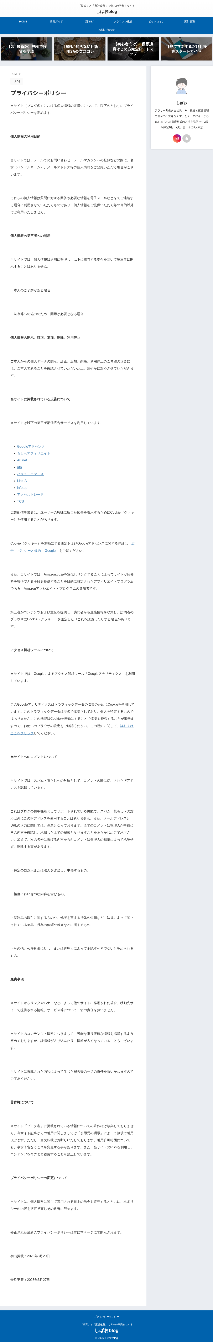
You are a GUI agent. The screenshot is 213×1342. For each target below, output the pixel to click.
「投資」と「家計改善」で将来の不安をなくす (106, 1322)
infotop (22, 487)
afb (19, 467)
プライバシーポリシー (106, 1314)
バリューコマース (30, 474)
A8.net (22, 460)
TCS (20, 500)
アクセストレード (30, 493)
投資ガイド (56, 21)
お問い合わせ (106, 29)
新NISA (89, 21)
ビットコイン (156, 21)
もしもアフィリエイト (33, 454)
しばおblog (106, 11)
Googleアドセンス (31, 447)
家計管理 (189, 21)
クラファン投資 (123, 21)
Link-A (21, 480)
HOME (23, 21)
